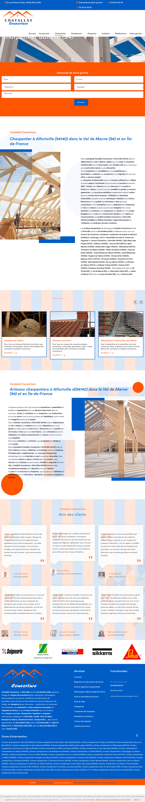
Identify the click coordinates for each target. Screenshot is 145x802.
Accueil (32, 34)
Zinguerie (92, 34)
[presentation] (18, 103)
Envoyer (81, 102)
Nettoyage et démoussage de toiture (89, 692)
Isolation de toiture (82, 726)
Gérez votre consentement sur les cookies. (113, 800)
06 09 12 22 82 (84, 7)
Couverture (45, 34)
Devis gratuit (136, 34)
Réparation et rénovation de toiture (88, 682)
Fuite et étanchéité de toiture (86, 697)
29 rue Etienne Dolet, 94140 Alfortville (22, 2)
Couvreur (78, 677)
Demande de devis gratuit (89, 2)
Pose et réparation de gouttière (87, 687)
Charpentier (61, 34)
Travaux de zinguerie (82, 721)
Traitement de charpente (84, 711)
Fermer (137, 800)
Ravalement (77, 34)
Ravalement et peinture (83, 716)
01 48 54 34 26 (115, 2)
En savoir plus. (89, 800)
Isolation (106, 34)
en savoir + (8, 353)
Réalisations (120, 34)
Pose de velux (79, 702)
